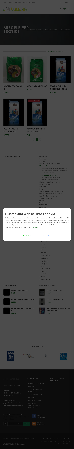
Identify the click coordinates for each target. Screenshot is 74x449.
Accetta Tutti (27, 236)
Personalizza (47, 236)
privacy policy (35, 227)
